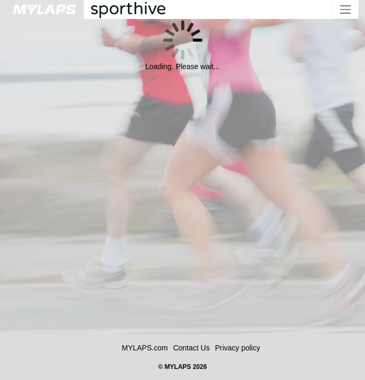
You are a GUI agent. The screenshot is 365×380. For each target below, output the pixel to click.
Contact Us (191, 348)
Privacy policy (237, 348)
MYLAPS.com (145, 348)
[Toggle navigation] (345, 9)
